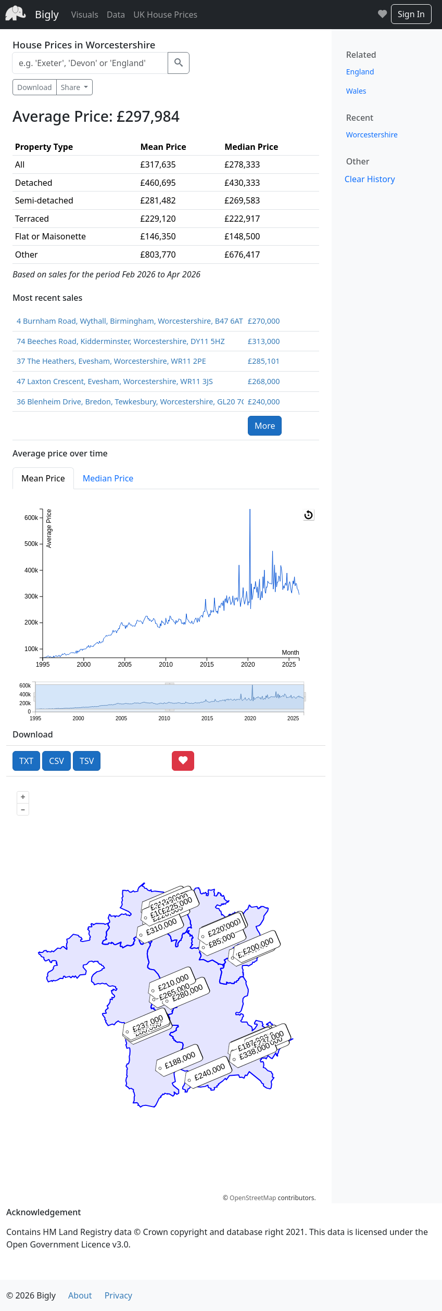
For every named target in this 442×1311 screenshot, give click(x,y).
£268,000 (264, 381)
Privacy (118, 1295)
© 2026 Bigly (31, 1295)
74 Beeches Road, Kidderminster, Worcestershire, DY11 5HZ (121, 341)
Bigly (47, 14)
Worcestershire (372, 134)
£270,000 (264, 321)
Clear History (370, 179)
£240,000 (264, 401)
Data (116, 14)
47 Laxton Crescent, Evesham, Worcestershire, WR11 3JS (115, 381)
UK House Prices (165, 14)
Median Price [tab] (108, 478)
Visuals (84, 14)
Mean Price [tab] (43, 478)
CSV (56, 761)
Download (34, 87)
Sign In (411, 14)
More (265, 425)
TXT (26, 761)
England (360, 72)
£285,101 (264, 361)
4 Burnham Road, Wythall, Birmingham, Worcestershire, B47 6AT (128, 321)
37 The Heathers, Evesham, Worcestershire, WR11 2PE (111, 361)
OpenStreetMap (253, 1197)
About (80, 1295)
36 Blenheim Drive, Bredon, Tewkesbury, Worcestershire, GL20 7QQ (128, 401)
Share (71, 87)
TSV (87, 761)
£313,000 (264, 341)
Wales (356, 91)
